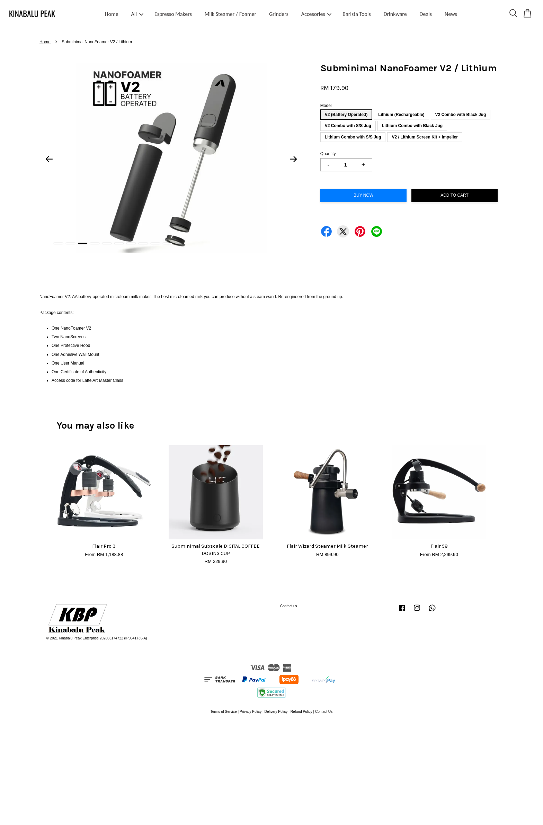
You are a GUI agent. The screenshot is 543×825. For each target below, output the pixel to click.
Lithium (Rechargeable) (401, 114)
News (451, 14)
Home (111, 14)
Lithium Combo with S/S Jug (353, 137)
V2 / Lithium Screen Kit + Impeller (424, 137)
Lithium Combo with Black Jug (412, 125)
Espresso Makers (173, 14)
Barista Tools (356, 14)
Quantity (328, 153)
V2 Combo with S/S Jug (348, 125)
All (137, 14)
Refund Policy (301, 712)
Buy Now (363, 195)
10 (167, 243)
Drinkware (395, 14)
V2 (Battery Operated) (346, 114)
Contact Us (323, 712)
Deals (426, 14)
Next (293, 159)
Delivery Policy (276, 712)
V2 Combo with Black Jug (460, 114)
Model (326, 105)
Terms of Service (224, 712)
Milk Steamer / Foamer (230, 14)
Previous (48, 159)
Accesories (316, 14)
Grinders (278, 14)
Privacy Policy (250, 712)
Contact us (288, 606)
